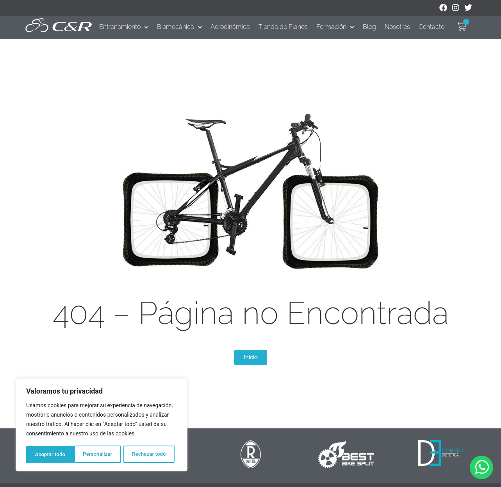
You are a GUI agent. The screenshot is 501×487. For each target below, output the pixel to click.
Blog (369, 26)
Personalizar (49, 454)
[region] (101, 425)
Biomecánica (179, 27)
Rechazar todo (101, 454)
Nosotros (397, 26)
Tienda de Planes (283, 26)
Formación (335, 27)
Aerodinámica (230, 26)
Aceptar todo (153, 454)
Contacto (431, 26)
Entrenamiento (123, 27)
